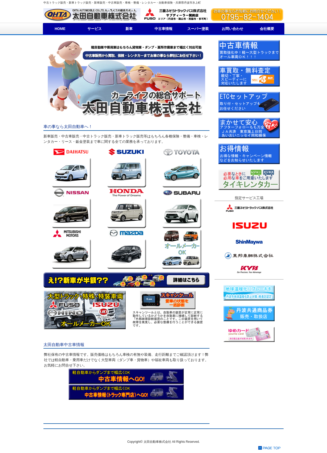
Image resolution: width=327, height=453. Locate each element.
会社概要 (267, 29)
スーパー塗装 (198, 29)
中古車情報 (163, 29)
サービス (94, 29)
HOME (60, 29)
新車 (129, 29)
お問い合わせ (232, 29)
